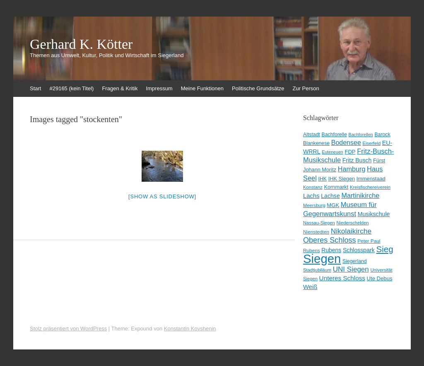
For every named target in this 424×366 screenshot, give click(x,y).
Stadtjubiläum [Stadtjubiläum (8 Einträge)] (317, 269)
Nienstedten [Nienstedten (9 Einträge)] (316, 232)
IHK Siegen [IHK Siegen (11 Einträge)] (341, 179)
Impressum (159, 88)
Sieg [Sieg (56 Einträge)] (384, 249)
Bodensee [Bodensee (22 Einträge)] (346, 142)
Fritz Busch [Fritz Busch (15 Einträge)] (357, 160)
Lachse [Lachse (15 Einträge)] (330, 196)
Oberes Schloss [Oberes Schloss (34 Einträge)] (329, 240)
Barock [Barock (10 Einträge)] (382, 134)
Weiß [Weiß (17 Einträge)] (310, 287)
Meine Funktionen (202, 88)
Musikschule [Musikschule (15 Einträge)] (374, 214)
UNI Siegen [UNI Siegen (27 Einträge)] (351, 269)
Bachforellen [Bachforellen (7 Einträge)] (361, 134)
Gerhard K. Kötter (81, 44)
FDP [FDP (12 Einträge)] (349, 152)
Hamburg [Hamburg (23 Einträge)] (352, 169)
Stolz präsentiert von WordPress (68, 328)
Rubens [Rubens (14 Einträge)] (331, 250)
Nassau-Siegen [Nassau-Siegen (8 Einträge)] (319, 222)
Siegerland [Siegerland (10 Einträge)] (354, 261)
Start (35, 88)
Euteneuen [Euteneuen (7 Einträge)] (332, 151)
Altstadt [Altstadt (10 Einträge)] (311, 134)
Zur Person (306, 88)
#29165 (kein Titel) (71, 88)
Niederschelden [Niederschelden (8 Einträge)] (352, 222)
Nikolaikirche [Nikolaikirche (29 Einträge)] (351, 231)
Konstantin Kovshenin (190, 328)
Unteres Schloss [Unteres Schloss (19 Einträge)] (342, 278)
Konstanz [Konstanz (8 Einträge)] (313, 187)
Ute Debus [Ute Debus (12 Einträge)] (380, 278)
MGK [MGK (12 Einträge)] (333, 205)
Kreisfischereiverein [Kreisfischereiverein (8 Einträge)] (370, 187)
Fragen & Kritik (119, 88)
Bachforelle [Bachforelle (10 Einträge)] (334, 134)
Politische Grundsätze (258, 88)
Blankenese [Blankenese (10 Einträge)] (316, 143)
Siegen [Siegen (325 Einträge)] (322, 258)
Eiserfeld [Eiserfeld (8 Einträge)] (371, 143)
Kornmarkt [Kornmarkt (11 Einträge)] (336, 187)
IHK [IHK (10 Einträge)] (322, 179)
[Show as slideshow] (162, 196)
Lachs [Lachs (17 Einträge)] (311, 196)
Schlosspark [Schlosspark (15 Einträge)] (359, 250)
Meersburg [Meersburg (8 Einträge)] (314, 205)
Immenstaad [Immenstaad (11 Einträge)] (371, 179)
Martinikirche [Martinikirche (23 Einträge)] (360, 195)
